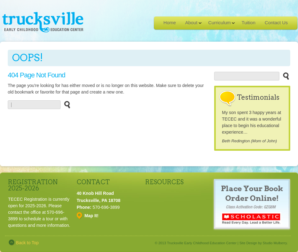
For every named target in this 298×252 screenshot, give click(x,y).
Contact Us (276, 22)
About (191, 24)
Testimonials (258, 97)
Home (170, 22)
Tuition (248, 22)
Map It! (91, 215)
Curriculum (219, 24)
